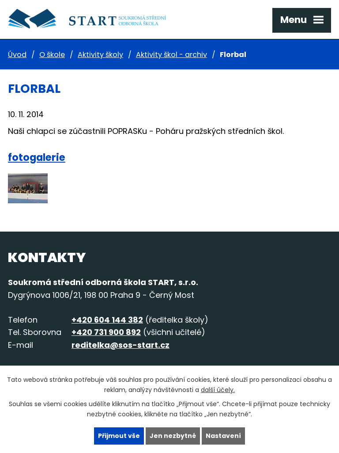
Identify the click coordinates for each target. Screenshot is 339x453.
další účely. (218, 389)
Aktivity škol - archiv (171, 54)
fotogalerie (36, 157)
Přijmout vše (119, 435)
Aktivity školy (100, 54)
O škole (52, 54)
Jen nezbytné (173, 435)
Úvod (17, 54)
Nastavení (223, 435)
